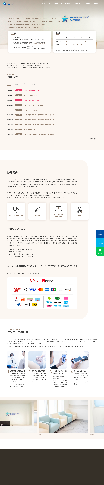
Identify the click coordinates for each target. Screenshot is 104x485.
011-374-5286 (19, 47)
